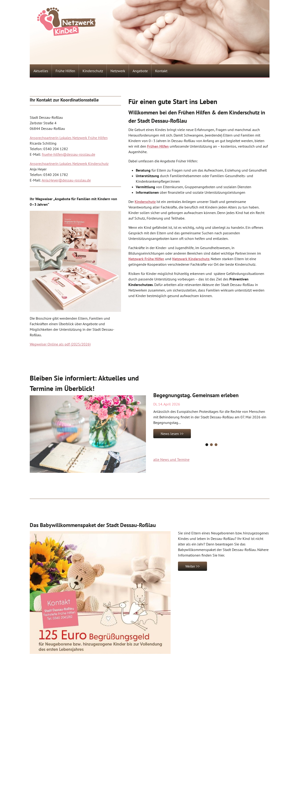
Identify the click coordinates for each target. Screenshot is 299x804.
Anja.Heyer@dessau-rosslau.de (66, 180)
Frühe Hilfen (65, 70)
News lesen (170, 433)
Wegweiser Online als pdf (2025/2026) (60, 344)
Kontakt (161, 70)
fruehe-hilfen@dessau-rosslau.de (68, 154)
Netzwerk (117, 70)
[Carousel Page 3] (216, 444)
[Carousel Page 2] (211, 444)
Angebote (140, 70)
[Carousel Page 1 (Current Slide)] (206, 444)
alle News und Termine (171, 459)
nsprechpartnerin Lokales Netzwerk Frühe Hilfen (70, 137)
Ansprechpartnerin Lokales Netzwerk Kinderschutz (69, 163)
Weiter (190, 566)
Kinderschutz (93, 70)
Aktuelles (40, 70)
